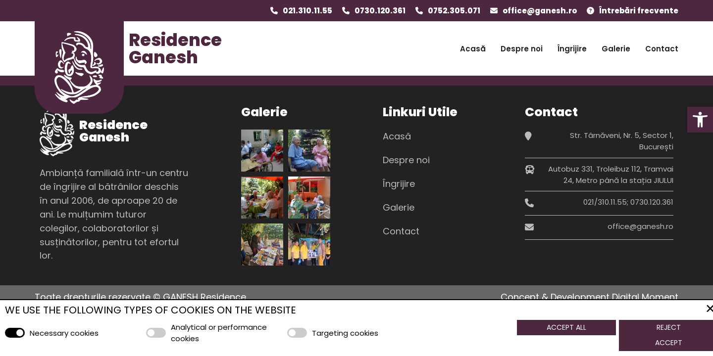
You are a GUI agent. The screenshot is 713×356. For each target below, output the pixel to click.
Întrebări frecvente (638, 10)
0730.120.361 (380, 10)
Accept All (566, 327)
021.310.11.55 (307, 10)
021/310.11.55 (605, 202)
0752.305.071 (454, 10)
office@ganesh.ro (540, 10)
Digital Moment (645, 297)
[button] (700, 120)
